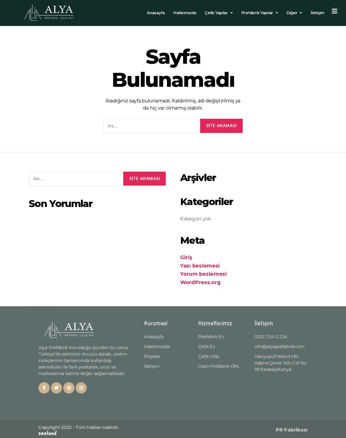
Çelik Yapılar (219, 13)
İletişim (317, 13)
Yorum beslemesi (203, 274)
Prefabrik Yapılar (259, 13)
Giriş (186, 257)
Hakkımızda (184, 13)
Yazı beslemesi (200, 266)
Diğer (294, 13)
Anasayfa (156, 13)
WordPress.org (200, 282)
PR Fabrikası (292, 430)
